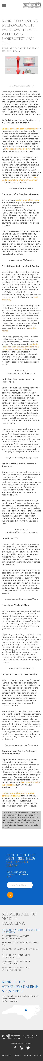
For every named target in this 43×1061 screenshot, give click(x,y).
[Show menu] (4, 5)
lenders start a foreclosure (27, 200)
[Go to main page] (32, 5)
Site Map (17, 1055)
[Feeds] (21, 1048)
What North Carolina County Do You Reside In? (17, 874)
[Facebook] (15, 1048)
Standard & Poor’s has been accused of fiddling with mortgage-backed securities (20, 346)
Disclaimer (27, 1055)
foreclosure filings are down (18, 149)
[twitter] (28, 1048)
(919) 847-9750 (11, 1001)
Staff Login (37, 1055)
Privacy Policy (6, 1055)
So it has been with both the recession (19, 129)
